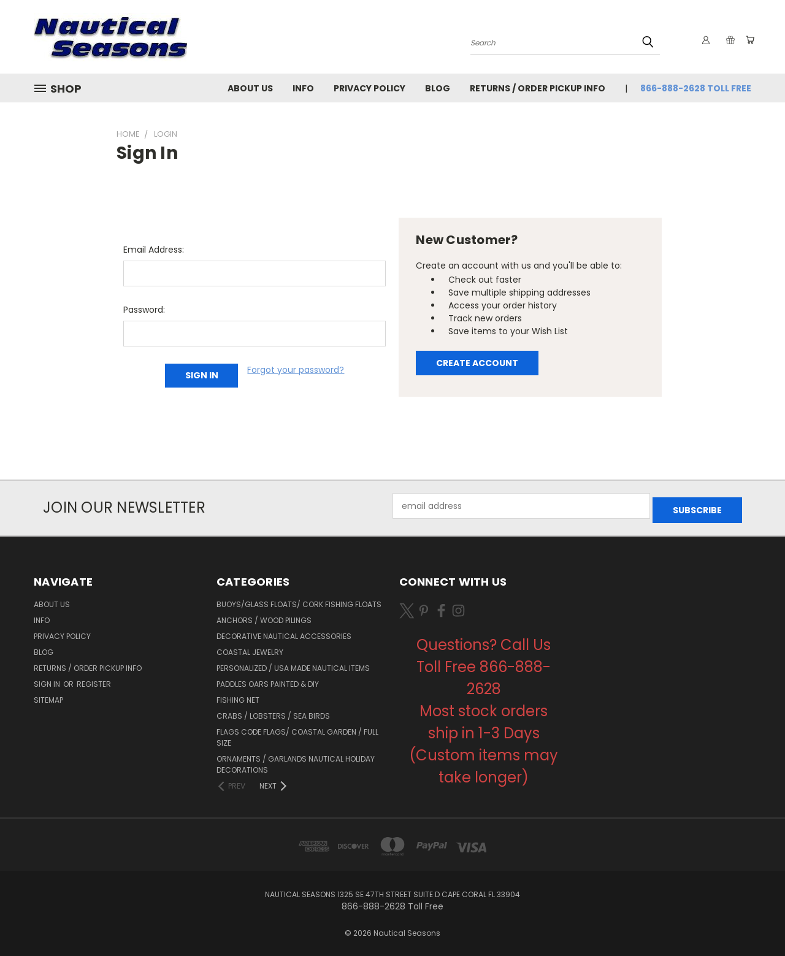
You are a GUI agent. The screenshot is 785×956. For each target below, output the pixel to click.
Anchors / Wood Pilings (264, 616)
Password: (144, 310)
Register (94, 680)
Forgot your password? (295, 370)
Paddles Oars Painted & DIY (267, 680)
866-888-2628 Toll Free (695, 88)
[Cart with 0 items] (748, 40)
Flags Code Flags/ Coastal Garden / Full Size (297, 733)
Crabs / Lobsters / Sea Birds (273, 711)
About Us (250, 88)
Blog (437, 88)
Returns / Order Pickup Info (537, 88)
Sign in (48, 680)
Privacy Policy (369, 88)
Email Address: (153, 249)
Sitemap (48, 695)
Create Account (477, 363)
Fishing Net (237, 695)
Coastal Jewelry (249, 648)
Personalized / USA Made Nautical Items (293, 664)
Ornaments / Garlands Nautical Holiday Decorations (295, 760)
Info (303, 88)
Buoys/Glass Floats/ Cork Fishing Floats (298, 600)
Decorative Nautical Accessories (283, 632)
